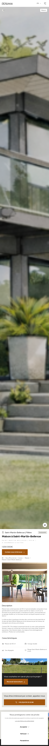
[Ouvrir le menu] (45, 3)
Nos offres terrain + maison (14, 558)
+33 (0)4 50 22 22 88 (25, 702)
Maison (27, 558)
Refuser (24, 734)
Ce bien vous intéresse (15, 552)
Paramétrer (24, 741)
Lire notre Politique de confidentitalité (24, 721)
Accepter (24, 727)
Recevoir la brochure (16, 682)
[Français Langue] (39, 3)
